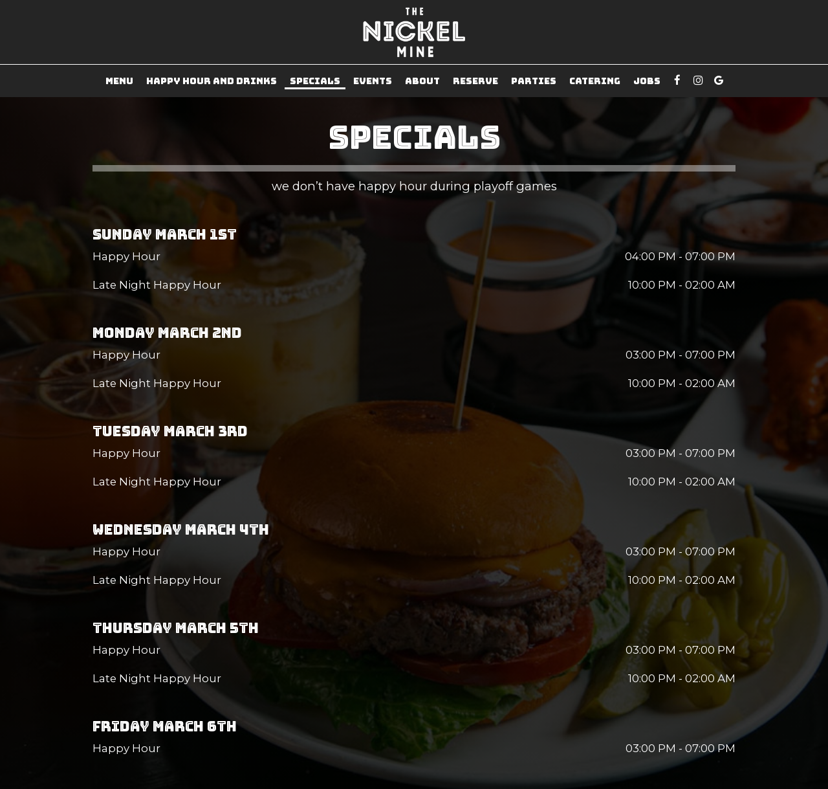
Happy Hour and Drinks (211, 81)
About (422, 81)
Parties (533, 81)
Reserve (475, 81)
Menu (119, 81)
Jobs (646, 81)
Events (372, 81)
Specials (315, 81)
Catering (594, 81)
